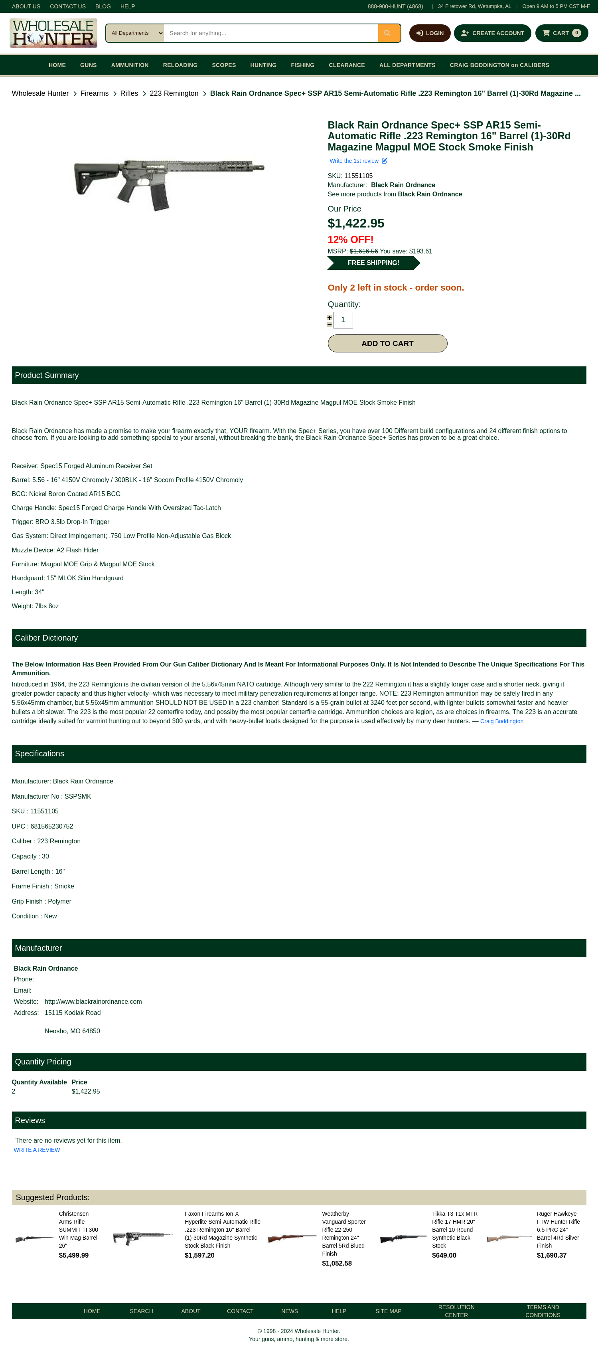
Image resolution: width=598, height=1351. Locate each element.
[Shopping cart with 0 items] (561, 33)
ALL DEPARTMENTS (407, 65)
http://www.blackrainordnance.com (93, 1001)
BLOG (103, 6)
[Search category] (135, 33)
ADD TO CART (387, 343)
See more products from (395, 194)
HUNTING (264, 65)
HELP (127, 6)
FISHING (302, 65)
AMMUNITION (130, 65)
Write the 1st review (358, 161)
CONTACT (240, 1311)
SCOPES (224, 65)
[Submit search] (389, 33)
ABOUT (190, 1311)
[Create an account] (492, 33)
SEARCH (141, 1311)
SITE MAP (388, 1311)
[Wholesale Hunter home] (53, 33)
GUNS (88, 65)
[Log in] (430, 33)
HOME (57, 65)
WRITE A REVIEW (37, 1150)
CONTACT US (68, 6)
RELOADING (180, 65)
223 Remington (174, 93)
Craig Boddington (501, 721)
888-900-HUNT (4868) (395, 6)
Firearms (95, 93)
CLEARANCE (347, 65)
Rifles (129, 93)
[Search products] (271, 33)
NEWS (289, 1311)
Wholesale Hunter (40, 93)
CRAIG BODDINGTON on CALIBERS (499, 65)
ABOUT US (26, 6)
